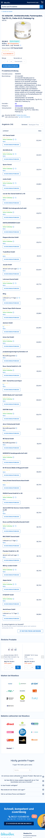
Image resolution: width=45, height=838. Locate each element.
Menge (4, 58)
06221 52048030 (24, 117)
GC (16, 103)
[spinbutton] (7, 61)
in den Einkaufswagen (10, 66)
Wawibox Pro (27, 833)
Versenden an (18, 58)
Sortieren (24, 124)
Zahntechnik (18, 106)
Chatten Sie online (21, 115)
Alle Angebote (8, 53)
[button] (3, 61)
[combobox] (22, 6)
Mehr (4, 141)
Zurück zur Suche (6, 11)
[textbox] (20, 6)
